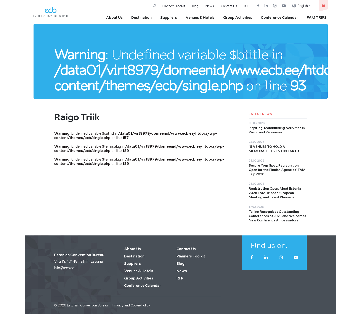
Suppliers (168, 17)
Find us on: (268, 245)
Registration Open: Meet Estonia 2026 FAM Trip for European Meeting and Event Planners (275, 193)
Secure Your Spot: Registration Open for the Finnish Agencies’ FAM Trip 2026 (277, 170)
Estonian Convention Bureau (87, 305)
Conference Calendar (279, 17)
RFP (246, 6)
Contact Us (229, 6)
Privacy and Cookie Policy (131, 305)
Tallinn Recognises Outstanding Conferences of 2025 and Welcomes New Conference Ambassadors (277, 216)
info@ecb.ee (64, 268)
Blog (195, 6)
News (209, 6)
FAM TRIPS (317, 17)
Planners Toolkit (173, 6)
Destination (141, 17)
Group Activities (237, 17)
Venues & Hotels (200, 17)
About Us (114, 17)
